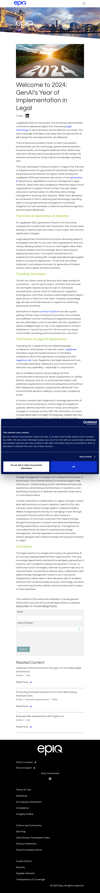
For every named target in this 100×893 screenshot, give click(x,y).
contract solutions (49, 311)
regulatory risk (23, 360)
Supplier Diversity (25, 873)
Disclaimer (21, 796)
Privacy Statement (26, 843)
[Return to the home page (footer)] (20, 3)
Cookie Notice (24, 861)
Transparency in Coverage (30, 879)
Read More (24, 682)
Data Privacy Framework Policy (33, 837)
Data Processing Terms (29, 850)
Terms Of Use (23, 789)
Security (20, 867)
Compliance (22, 808)
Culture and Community (28, 825)
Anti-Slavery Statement (29, 802)
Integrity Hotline (24, 814)
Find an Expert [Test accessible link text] (25, 768)
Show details (85, 456)
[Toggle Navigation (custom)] (84, 4)
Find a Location (26, 762)
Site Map (21, 831)
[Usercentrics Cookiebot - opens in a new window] (85, 423)
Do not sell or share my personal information (26, 466)
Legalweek (71, 349)
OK (73, 467)
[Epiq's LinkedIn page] (50, 779)
